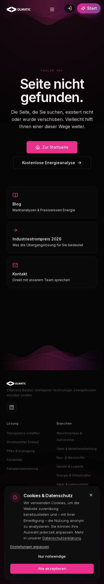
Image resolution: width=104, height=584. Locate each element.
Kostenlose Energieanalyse (52, 162)
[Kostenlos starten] (89, 8)
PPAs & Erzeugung (21, 451)
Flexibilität (14, 460)
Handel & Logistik (70, 466)
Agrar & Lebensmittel (72, 484)
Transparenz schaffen (23, 433)
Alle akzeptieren (52, 568)
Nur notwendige (52, 556)
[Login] (69, 8)
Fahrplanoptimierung (22, 469)
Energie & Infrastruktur (74, 475)
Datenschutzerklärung (61, 538)
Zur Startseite (52, 147)
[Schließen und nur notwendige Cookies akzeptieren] (91, 495)
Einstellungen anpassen (29, 547)
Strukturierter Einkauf (23, 442)
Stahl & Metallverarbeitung (77, 449)
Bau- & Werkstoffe (71, 457)
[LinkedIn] (12, 407)
